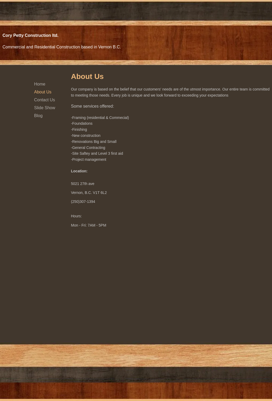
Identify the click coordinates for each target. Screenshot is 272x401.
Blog (38, 115)
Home (40, 84)
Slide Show (44, 108)
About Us (43, 92)
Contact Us (44, 100)
